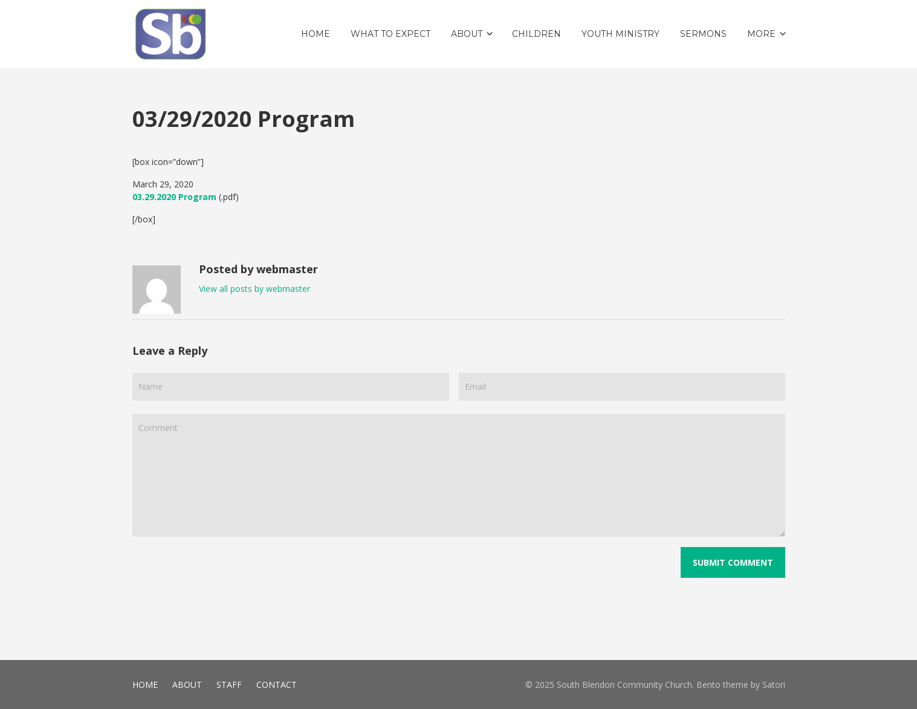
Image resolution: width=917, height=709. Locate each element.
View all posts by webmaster (254, 288)
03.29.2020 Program (174, 196)
